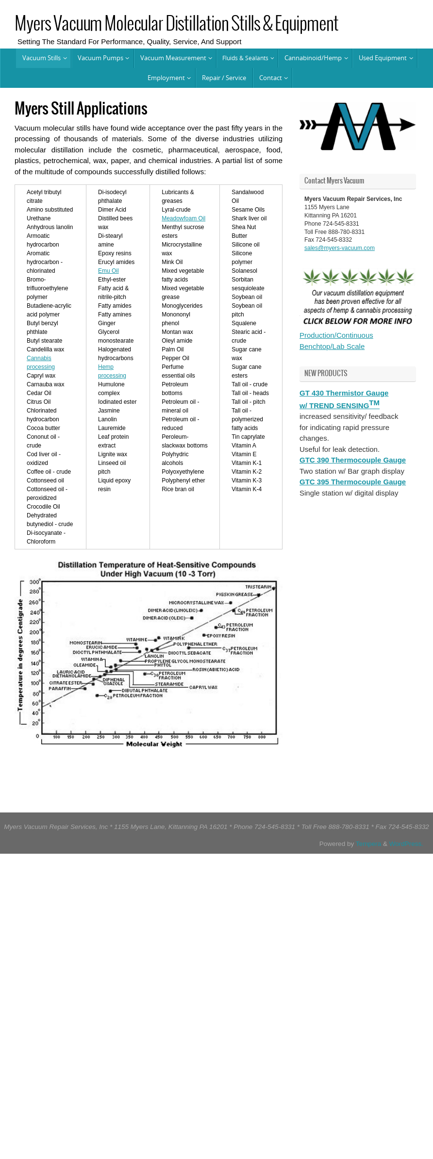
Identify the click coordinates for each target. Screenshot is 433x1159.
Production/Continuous (336, 335)
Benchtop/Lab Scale (332, 346)
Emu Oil (108, 270)
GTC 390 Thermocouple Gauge (353, 460)
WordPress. (406, 843)
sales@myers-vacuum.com (339, 248)
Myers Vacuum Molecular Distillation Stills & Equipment (176, 24)
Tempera (369, 843)
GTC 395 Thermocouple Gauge (353, 482)
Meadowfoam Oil (183, 218)
